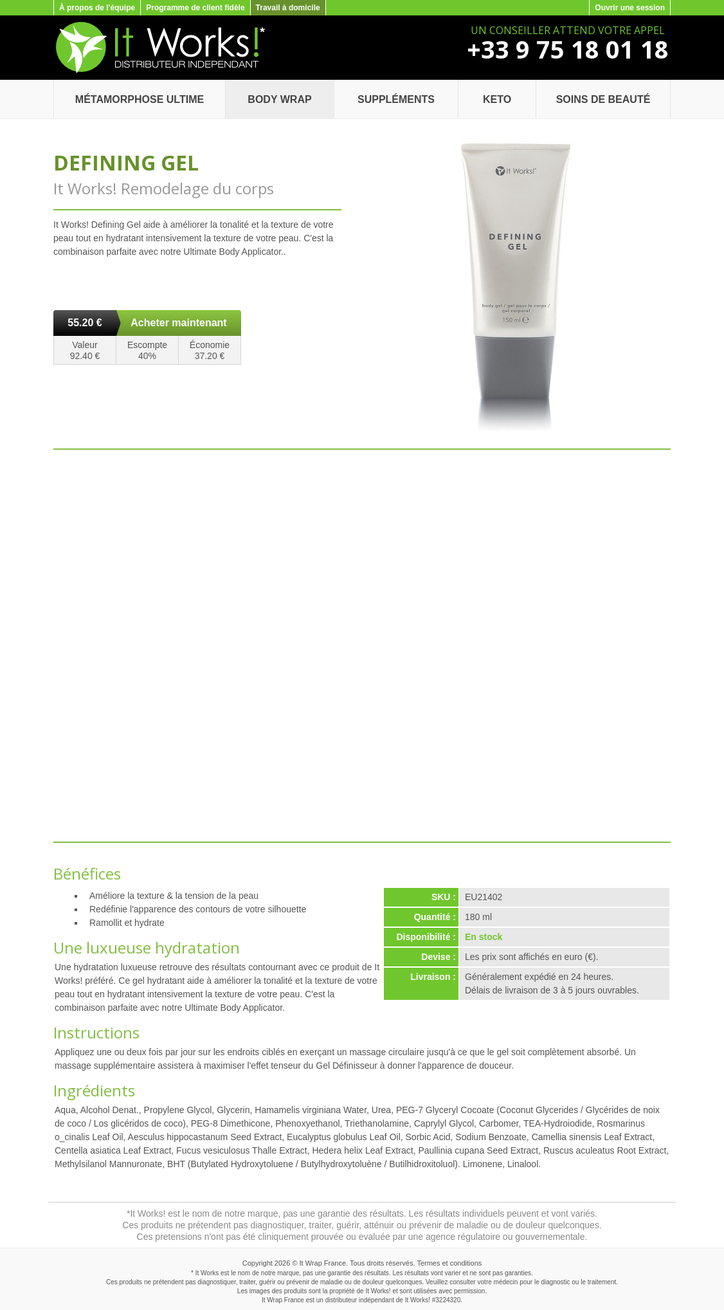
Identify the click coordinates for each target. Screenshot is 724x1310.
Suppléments (396, 99)
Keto (497, 99)
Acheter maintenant (178, 322)
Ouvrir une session (630, 7)
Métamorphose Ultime (139, 99)
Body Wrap (279, 99)
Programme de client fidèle (195, 7)
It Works (416, 1300)
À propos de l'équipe (97, 7)
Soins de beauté (603, 99)
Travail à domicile (288, 7)
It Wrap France (323, 1263)
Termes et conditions (449, 1263)
